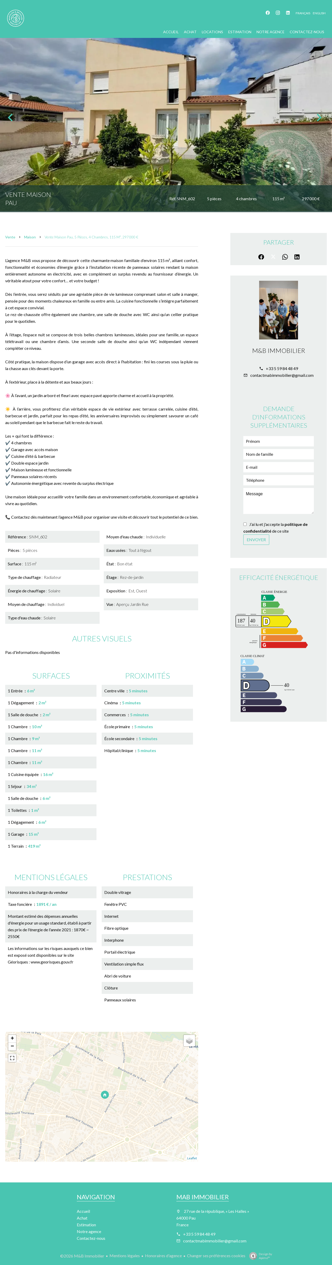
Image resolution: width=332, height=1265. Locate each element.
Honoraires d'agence (163, 1255)
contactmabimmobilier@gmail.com (282, 375)
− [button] (12, 1046)
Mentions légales (124, 1255)
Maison (30, 237)
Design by (259, 1256)
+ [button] (12, 1039)
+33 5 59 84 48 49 (282, 368)
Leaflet (192, 1158)
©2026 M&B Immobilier (82, 1255)
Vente (10, 237)
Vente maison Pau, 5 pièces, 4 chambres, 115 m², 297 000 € (91, 237)
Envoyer (256, 539)
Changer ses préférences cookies (216, 1255)
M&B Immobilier (278, 350)
